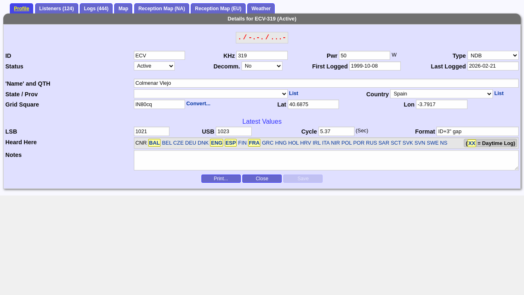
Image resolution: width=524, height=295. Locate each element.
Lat (281, 104)
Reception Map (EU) (218, 8)
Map (123, 8)
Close (262, 179)
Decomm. (226, 66)
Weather (261, 8)
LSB (11, 131)
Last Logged (448, 66)
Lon (409, 104)
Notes (13, 155)
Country (377, 94)
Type (459, 55)
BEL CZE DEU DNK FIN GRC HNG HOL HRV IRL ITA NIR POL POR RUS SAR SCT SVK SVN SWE (293, 143)
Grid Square (22, 104)
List (293, 93)
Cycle (309, 131)
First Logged (330, 66)
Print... (221, 179)
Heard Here (21, 142)
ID (8, 55)
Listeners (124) (56, 8)
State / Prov (21, 94)
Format (425, 131)
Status (14, 66)
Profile (21, 8)
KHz (229, 55)
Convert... (198, 103)
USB (208, 131)
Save (303, 179)
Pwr (332, 55)
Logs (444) (96, 8)
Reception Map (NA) (161, 8)
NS (443, 143)
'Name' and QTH (27, 83)
